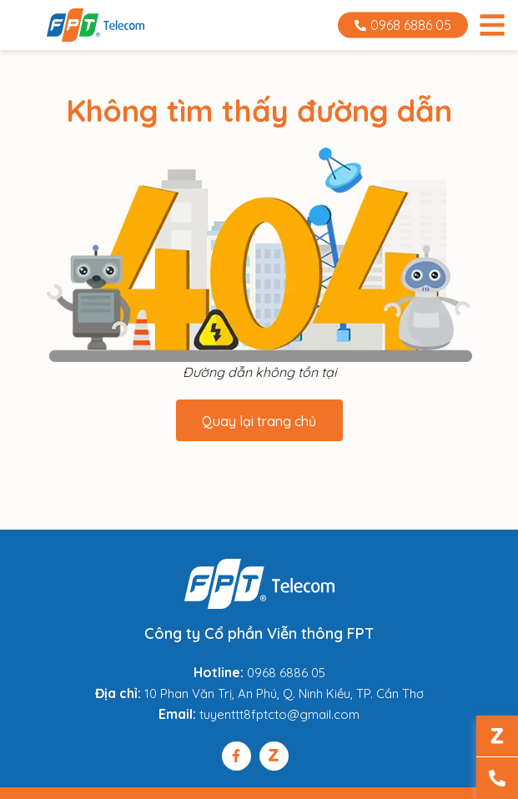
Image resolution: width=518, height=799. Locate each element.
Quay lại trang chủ (259, 421)
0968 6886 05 (403, 25)
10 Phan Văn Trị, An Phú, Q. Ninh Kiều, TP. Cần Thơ (284, 693)
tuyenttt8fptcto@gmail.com (279, 714)
